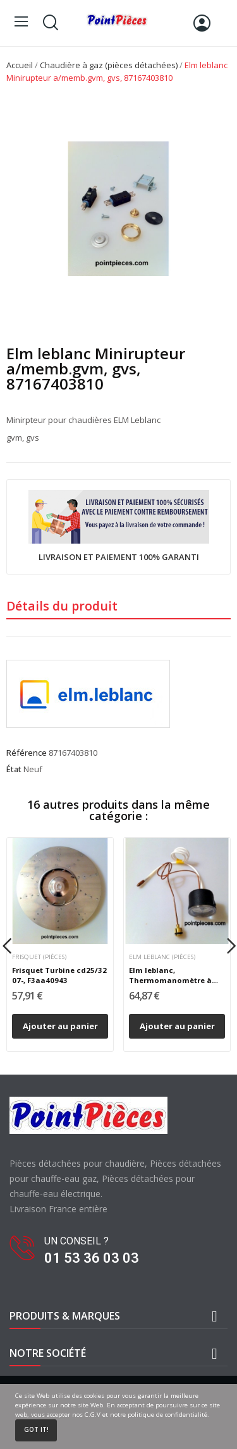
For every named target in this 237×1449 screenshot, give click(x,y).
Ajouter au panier (60, 1026)
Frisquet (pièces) (39, 957)
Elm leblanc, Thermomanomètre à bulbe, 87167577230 (170, 975)
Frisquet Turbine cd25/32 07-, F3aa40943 (59, 975)
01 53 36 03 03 (91, 1258)
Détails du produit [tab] (62, 605)
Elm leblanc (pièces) (162, 957)
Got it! (36, 1430)
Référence (26, 752)
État (13, 769)
